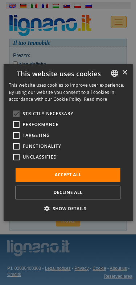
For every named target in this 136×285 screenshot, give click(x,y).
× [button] (124, 72)
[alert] (68, 142)
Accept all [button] (68, 175)
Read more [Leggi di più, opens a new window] (95, 99)
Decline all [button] (68, 192)
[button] (68, 208)
